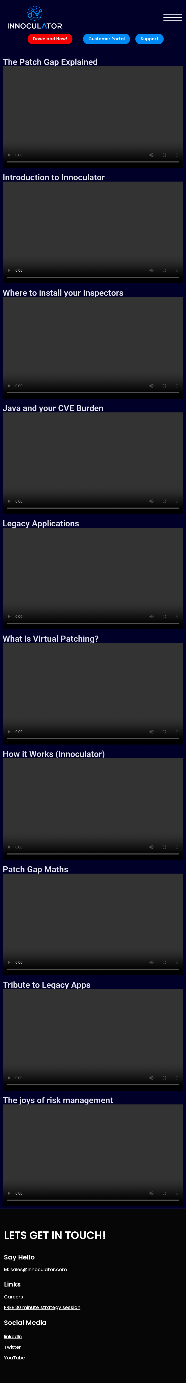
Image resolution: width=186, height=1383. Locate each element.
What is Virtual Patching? (51, 639)
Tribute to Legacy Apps (46, 985)
